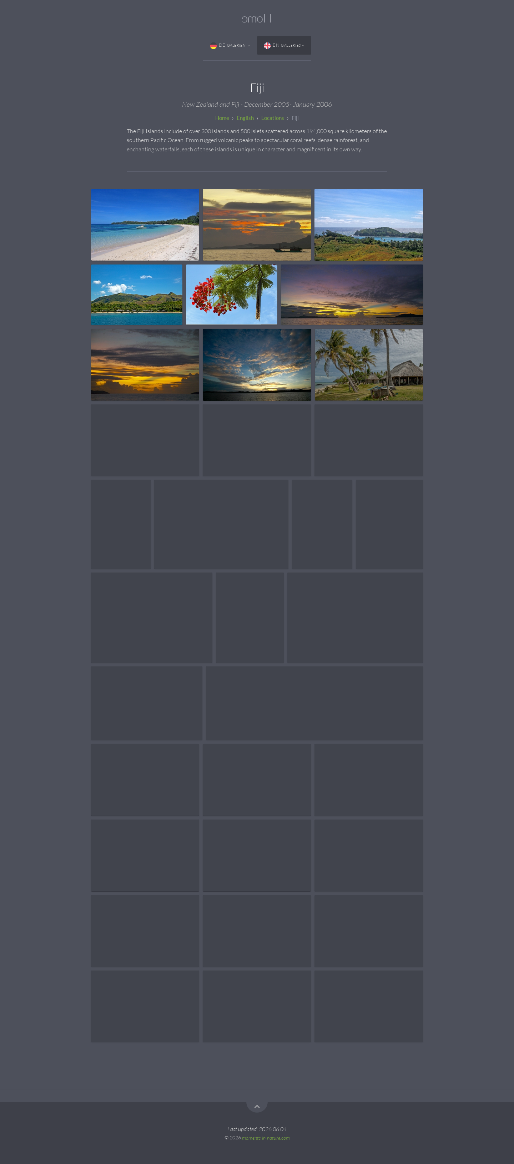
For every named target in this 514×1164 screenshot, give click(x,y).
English (245, 118)
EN (282, 45)
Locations (272, 118)
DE (228, 45)
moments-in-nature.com (266, 1137)
